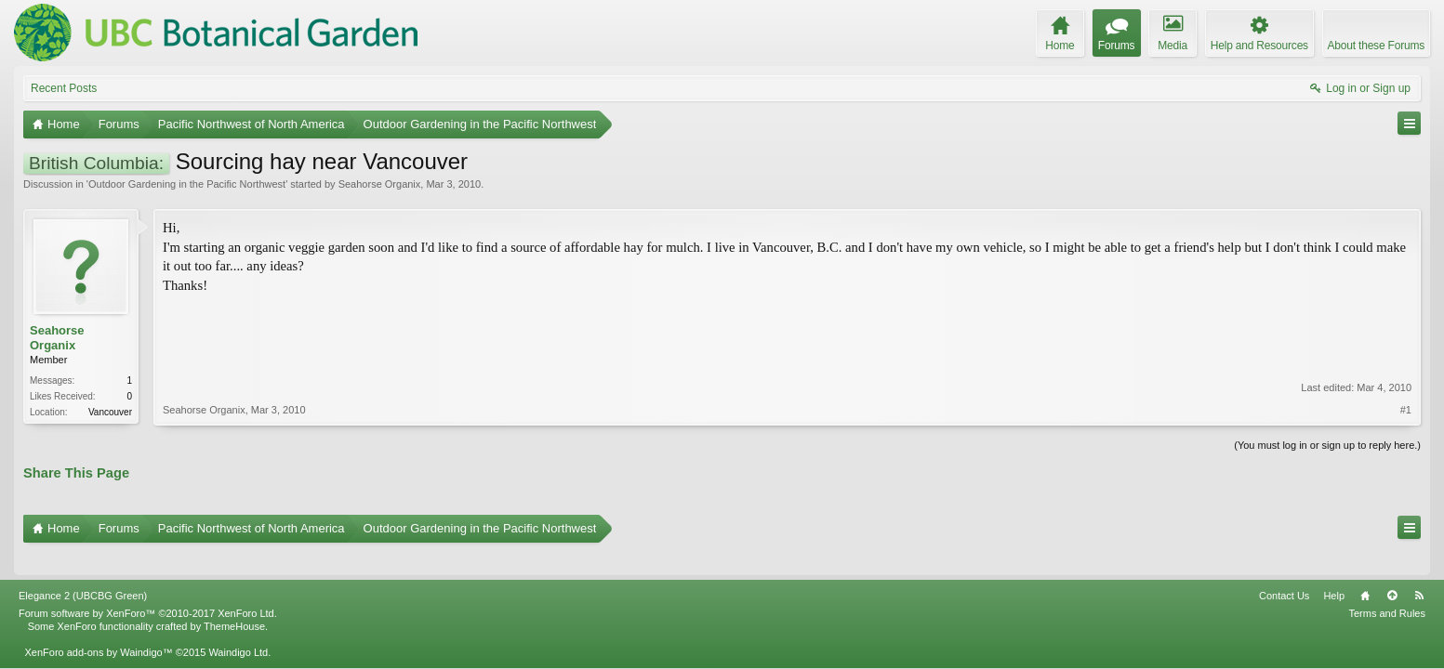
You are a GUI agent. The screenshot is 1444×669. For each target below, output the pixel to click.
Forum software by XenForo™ (148, 588)
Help (1334, 570)
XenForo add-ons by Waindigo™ (98, 627)
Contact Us (1284, 570)
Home (1364, 570)
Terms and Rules (1386, 588)
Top (1391, 570)
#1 (1405, 346)
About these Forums (1376, 45)
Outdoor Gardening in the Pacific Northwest (186, 184)
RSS (1418, 570)
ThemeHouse (234, 601)
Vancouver (110, 412)
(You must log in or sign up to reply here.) (1327, 443)
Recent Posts (64, 88)
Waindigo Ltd (238, 627)
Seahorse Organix (379, 184)
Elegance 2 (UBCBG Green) (83, 570)
